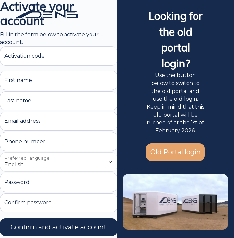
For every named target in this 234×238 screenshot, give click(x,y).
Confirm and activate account (59, 227)
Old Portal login (175, 152)
